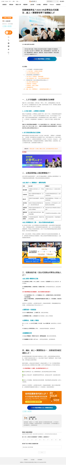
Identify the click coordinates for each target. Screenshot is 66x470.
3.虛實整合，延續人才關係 (32, 85)
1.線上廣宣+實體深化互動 (32, 81)
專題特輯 (25, 4)
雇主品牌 (9, 26)
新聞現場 (45, 4)
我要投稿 (25, 459)
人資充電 (32, 4)
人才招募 (4, 26)
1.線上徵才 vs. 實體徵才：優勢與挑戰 (34, 76)
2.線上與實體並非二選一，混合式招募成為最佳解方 (37, 78)
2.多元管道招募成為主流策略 (32, 73)
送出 (42, 452)
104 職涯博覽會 (26, 368)
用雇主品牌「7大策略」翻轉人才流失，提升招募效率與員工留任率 (44, 148)
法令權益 (39, 4)
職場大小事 (18, 4)
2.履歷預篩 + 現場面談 (31, 83)
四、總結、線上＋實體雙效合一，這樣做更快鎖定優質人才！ (38, 89)
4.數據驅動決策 (29, 87)
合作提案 (32, 459)
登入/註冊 (62, 1)
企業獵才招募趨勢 (7, 17)
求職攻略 (11, 4)
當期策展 (58, 4)
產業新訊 (4, 4)
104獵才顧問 (7, 21)
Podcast (52, 4)
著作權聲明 (40, 459)
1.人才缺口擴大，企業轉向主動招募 (34, 71)
